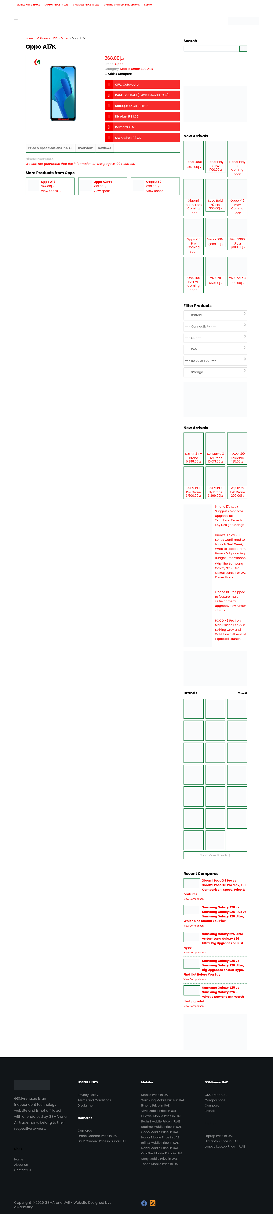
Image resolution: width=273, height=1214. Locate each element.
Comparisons (215, 1100)
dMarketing (24, 1207)
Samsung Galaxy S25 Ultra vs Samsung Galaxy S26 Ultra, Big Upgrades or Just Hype (213, 941)
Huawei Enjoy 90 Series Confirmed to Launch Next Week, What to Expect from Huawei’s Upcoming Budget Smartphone (230, 546)
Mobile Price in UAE (28, 4)
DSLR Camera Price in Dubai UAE (102, 1141)
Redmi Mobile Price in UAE (160, 1121)
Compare (212, 1105)
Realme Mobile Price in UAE (161, 1127)
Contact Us (22, 1170)
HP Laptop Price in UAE (221, 1141)
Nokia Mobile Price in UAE (160, 1148)
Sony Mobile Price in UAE (159, 1158)
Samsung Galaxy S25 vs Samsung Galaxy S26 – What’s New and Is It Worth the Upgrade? (214, 994)
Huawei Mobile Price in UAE (161, 1116)
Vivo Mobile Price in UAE (159, 1111)
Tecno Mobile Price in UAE (160, 1164)
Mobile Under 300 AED (136, 69)
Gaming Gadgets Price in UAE (122, 4)
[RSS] (152, 1203)
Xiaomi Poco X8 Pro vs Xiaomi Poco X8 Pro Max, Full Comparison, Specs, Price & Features (215, 887)
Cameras (85, 1130)
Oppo (70, 172)
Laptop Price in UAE (56, 4)
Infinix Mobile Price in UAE (160, 1143)
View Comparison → (195, 899)
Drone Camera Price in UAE (98, 1136)
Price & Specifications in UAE (50, 148)
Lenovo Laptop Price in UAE (225, 1146)
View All (242, 693)
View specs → (51, 191)
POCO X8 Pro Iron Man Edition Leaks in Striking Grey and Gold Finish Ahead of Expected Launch (230, 629)
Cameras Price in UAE (86, 4)
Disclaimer (86, 1105)
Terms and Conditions (94, 1100)
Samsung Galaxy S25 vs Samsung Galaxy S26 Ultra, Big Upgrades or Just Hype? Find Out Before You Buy (214, 968)
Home (18, 1159)
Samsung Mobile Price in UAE (163, 1100)
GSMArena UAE (216, 1095)
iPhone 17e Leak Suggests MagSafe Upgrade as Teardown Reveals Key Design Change (230, 515)
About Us (21, 1165)
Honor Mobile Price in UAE (160, 1137)
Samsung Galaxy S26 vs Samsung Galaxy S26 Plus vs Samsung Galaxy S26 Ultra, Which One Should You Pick (215, 914)
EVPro (148, 4)
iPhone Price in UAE (155, 1105)
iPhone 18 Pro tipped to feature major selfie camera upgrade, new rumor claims (230, 601)
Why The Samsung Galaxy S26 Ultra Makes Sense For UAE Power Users (230, 570)
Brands (210, 1111)
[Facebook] (144, 1203)
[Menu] (16, 21)
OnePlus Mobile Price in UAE (161, 1153)
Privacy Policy (88, 1095)
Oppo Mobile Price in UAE (160, 1132)
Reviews (103, 148)
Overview (84, 148)
